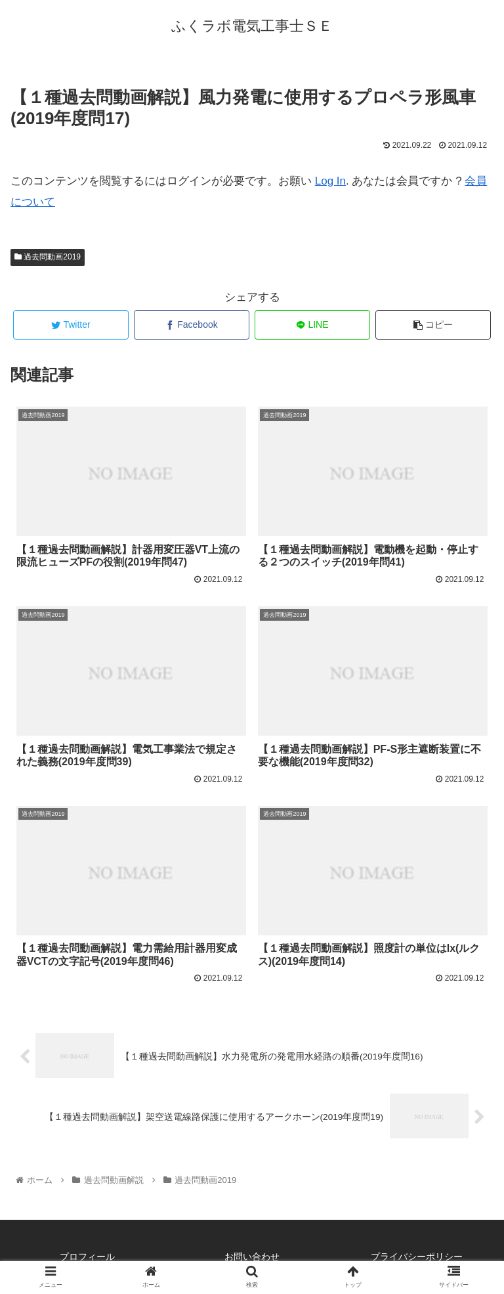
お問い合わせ (252, 1256)
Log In (330, 181)
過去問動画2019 (47, 256)
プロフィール (87, 1256)
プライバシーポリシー (417, 1256)
